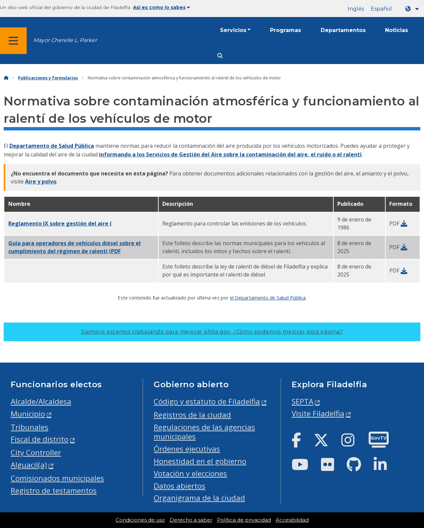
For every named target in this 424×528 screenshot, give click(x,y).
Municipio (28, 414)
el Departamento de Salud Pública (268, 297)
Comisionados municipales (57, 478)
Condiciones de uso (140, 520)
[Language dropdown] (413, 8)
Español (381, 9)
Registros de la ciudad (192, 415)
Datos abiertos (179, 486)
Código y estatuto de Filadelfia (207, 401)
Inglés (356, 9)
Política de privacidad (244, 520)
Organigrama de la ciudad (199, 498)
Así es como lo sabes (161, 7)
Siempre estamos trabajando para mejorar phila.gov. (212, 332)
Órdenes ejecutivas (187, 449)
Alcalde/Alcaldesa (41, 401)
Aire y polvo (40, 181)
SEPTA (302, 401)
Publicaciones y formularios (48, 78)
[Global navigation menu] (13, 40)
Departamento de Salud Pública (51, 145)
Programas (285, 30)
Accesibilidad (292, 520)
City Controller (36, 452)
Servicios (233, 30)
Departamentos (343, 30)
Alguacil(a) (29, 465)
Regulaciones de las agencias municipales (204, 432)
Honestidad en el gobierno (200, 461)
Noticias (396, 30)
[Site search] (220, 56)
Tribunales (29, 427)
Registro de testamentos (54, 490)
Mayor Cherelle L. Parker (65, 40)
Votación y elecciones (190, 473)
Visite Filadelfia (318, 413)
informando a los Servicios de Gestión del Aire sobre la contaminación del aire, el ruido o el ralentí (230, 154)
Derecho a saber (191, 520)
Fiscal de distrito (39, 439)
